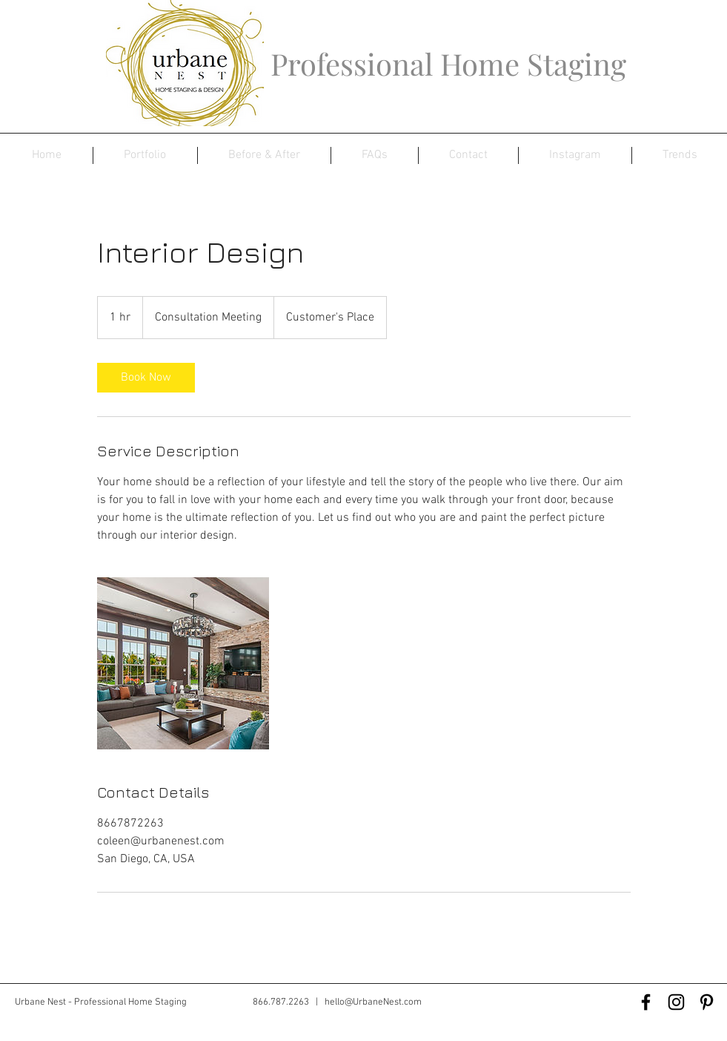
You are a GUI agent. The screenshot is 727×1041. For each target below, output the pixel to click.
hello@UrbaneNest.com (373, 1002)
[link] (146, 378)
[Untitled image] (183, 663)
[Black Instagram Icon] (676, 1002)
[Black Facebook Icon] (646, 1002)
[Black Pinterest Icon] (706, 1002)
